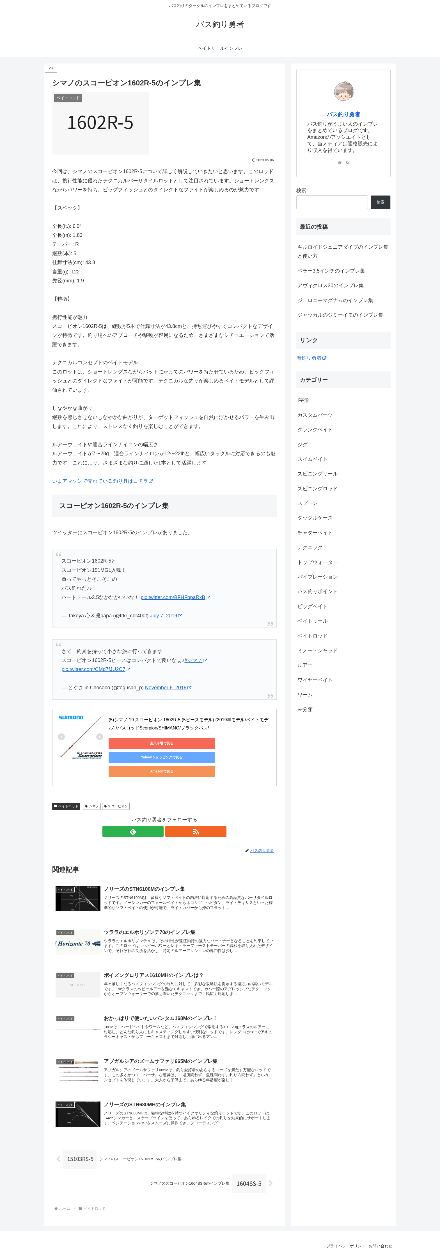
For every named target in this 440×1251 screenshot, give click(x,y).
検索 (301, 190)
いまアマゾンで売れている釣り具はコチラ (102, 481)
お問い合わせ (379, 1233)
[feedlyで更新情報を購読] (158, 811)
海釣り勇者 (311, 358)
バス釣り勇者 (343, 114)
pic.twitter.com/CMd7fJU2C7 (95, 669)
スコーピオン (116, 786)
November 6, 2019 (168, 687)
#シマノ (195, 660)
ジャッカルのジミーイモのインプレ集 (340, 315)
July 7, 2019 (166, 615)
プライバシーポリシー (341, 1233)
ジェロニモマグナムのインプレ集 (335, 300)
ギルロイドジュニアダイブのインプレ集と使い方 (342, 251)
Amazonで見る (240, 743)
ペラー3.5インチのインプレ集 (331, 271)
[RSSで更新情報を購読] (171, 811)
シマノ (92, 786)
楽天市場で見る (134, 743)
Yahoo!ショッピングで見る (187, 743)
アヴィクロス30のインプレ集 (330, 285)
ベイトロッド (66, 786)
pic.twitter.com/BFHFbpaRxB (175, 597)
